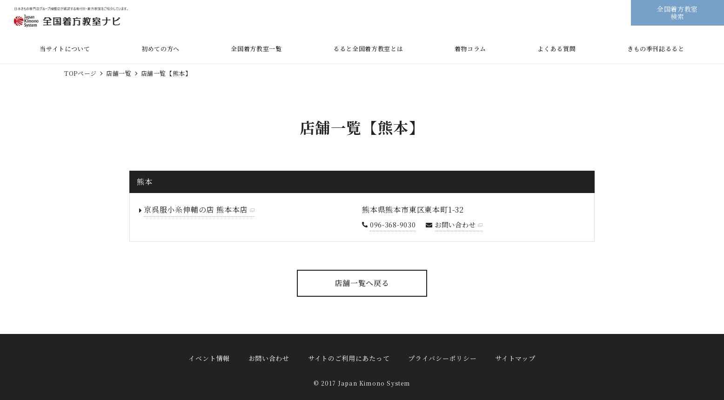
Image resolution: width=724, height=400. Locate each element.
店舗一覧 (119, 73)
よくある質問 (556, 48)
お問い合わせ (455, 224)
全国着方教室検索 (677, 12)
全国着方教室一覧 (256, 48)
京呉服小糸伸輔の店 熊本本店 (196, 209)
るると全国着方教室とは (368, 48)
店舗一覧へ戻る (362, 283)
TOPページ (80, 73)
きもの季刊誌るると (655, 48)
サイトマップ (515, 358)
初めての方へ (160, 48)
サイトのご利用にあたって (348, 358)
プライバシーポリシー (442, 358)
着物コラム (470, 48)
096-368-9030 (393, 224)
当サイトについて (65, 48)
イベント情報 (208, 358)
